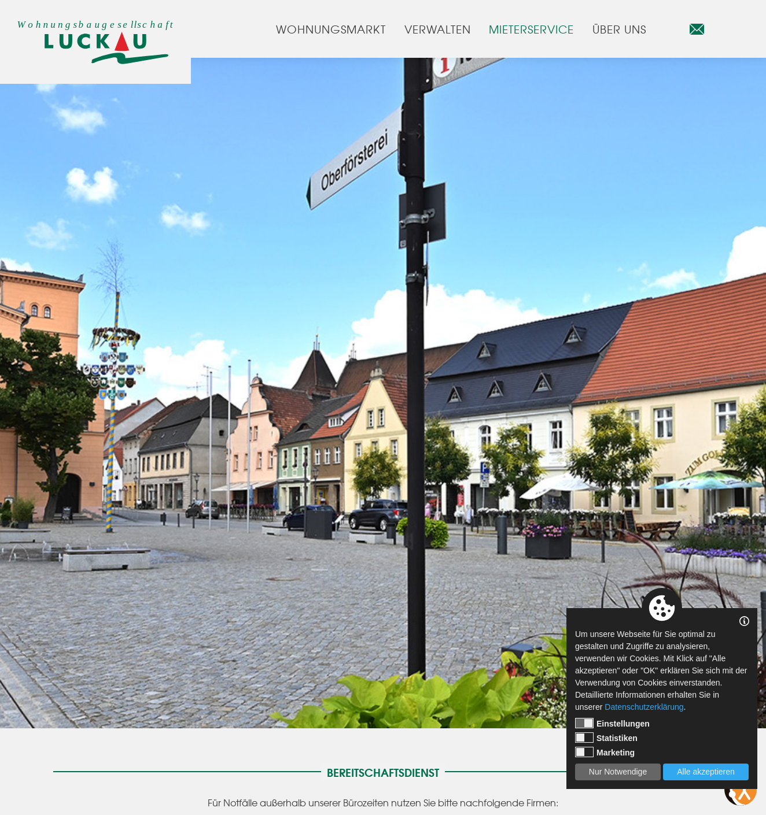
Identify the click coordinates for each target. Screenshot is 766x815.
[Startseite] (95, 48)
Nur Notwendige (618, 771)
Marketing (605, 752)
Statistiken (606, 737)
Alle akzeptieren (706, 771)
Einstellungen (612, 723)
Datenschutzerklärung (644, 707)
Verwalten (437, 29)
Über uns (619, 29)
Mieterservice (531, 29)
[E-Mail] (697, 29)
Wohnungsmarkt (330, 29)
